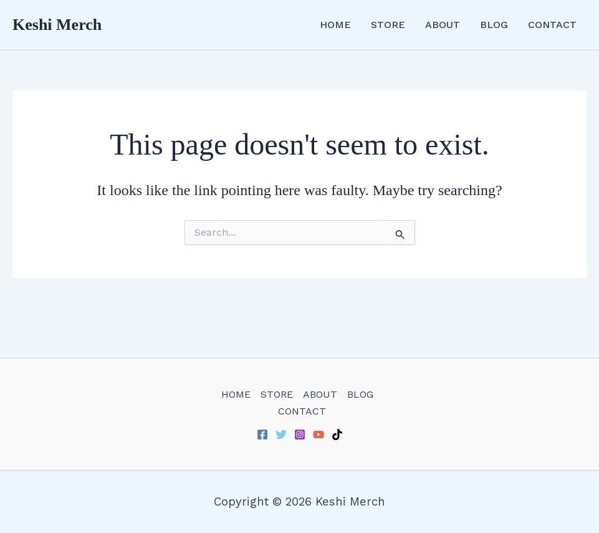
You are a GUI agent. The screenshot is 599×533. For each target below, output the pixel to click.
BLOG (494, 25)
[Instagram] (299, 434)
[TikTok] (337, 434)
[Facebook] (262, 434)
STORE (388, 25)
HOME (335, 25)
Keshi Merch (57, 25)
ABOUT (442, 25)
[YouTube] (318, 434)
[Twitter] (281, 434)
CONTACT (552, 25)
